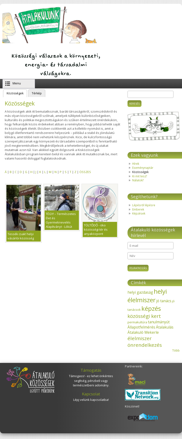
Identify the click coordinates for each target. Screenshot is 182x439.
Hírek (135, 163)
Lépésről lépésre (143, 205)
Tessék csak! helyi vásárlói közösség (21, 236)
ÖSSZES (85, 172)
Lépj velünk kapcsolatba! (91, 400)
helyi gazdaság (140, 292)
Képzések (138, 213)
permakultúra (137, 322)
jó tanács (163, 300)
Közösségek (17, 93)
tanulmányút (159, 322)
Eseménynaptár (142, 167)
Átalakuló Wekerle (143, 332)
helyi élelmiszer (147, 295)
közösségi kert (144, 316)
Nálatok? (138, 180)
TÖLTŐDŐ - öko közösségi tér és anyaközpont (96, 229)
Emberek (138, 209)
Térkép (37, 93)
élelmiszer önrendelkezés (144, 341)
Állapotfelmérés (141, 327)
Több (176, 350)
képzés (151, 308)
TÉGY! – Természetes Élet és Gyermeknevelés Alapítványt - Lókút (61, 220)
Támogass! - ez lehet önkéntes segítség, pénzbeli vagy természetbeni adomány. (91, 380)
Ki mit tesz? (139, 176)
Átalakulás (164, 327)
